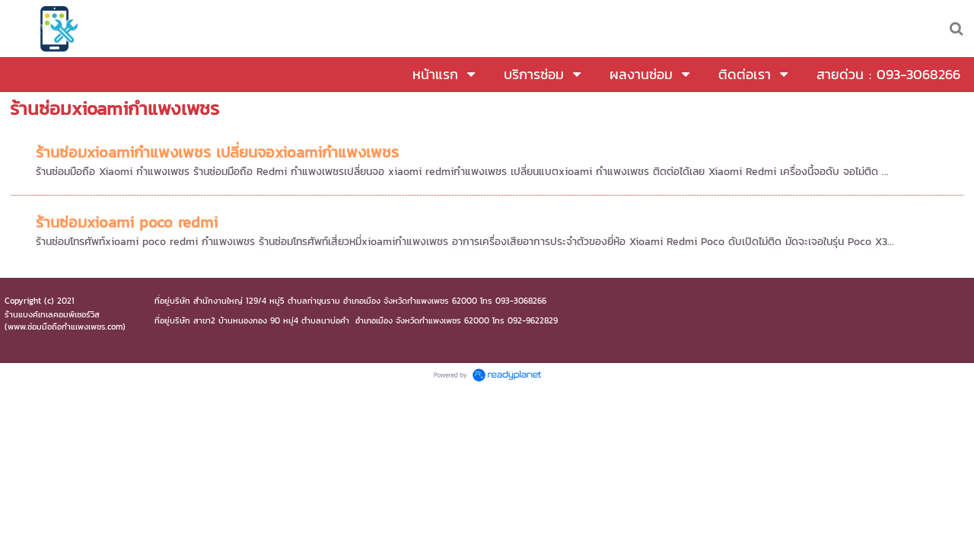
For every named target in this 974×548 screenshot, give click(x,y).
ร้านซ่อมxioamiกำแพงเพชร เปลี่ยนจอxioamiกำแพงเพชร (217, 152)
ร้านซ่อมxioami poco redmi (127, 222)
